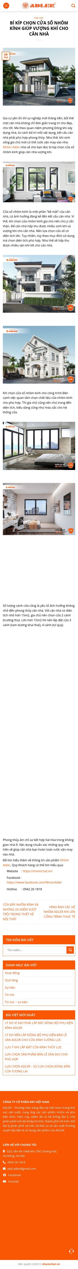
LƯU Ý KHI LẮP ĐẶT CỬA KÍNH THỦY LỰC (33, 1047)
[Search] (72, 6)
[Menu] (6, 6)
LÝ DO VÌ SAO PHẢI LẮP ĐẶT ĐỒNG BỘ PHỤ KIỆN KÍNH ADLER (39, 1025)
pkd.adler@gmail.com (22, 1168)
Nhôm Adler (11, 147)
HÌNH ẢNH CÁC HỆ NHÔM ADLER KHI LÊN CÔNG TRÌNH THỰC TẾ (59, 912)
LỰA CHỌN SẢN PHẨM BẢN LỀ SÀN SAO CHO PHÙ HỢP (36, 1056)
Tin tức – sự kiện (16, 1002)
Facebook (14, 1175)
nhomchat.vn (51, 1264)
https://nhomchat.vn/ (38, 871)
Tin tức (39, 18)
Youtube (13, 1181)
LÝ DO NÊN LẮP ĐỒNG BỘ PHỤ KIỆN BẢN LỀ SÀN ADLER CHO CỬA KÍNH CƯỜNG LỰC (36, 1037)
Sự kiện (10, 987)
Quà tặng (11, 980)
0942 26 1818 (16, 1162)
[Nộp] (70, 950)
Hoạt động (12, 973)
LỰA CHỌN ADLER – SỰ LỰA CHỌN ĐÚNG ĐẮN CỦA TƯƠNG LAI (37, 1068)
